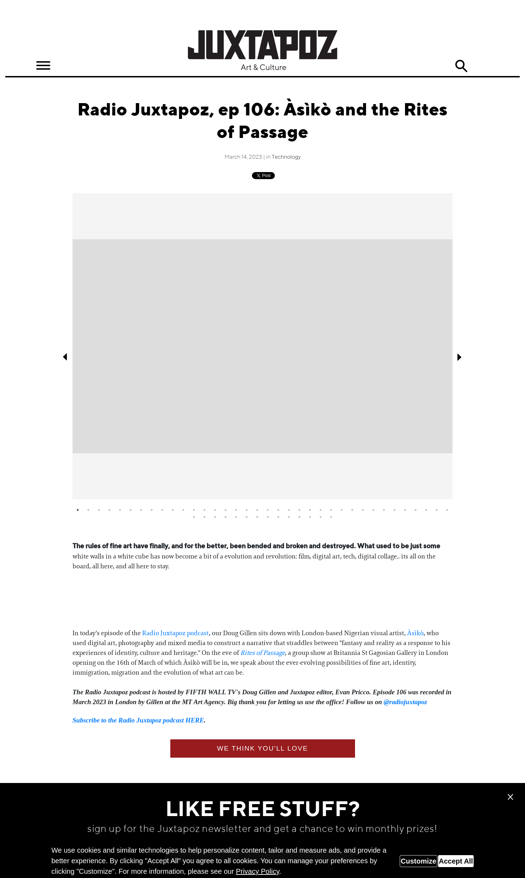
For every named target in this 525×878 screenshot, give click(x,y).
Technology (286, 157)
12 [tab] (193, 509)
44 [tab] (267, 516)
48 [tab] (310, 516)
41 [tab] (236, 516)
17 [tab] (246, 509)
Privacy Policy (257, 871)
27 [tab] (352, 509)
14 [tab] (215, 509)
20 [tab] (278, 509)
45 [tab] (278, 516)
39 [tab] (215, 516)
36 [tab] (447, 509)
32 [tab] (405, 509)
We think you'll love (262, 748)
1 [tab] (77, 509)
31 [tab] (394, 509)
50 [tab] (331, 516)
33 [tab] (415, 509)
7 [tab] (141, 509)
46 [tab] (288, 516)
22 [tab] (299, 509)
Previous (65, 357)
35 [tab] (436, 509)
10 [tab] (172, 509)
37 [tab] (193, 516)
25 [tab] (331, 509)
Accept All (456, 861)
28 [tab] (362, 509)
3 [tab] (98, 509)
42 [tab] (246, 516)
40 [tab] (225, 516)
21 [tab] (288, 509)
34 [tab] (426, 509)
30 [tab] (383, 509)
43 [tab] (257, 516)
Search (461, 66)
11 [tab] (183, 509)
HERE (194, 720)
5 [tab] (120, 509)
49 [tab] (320, 516)
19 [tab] (267, 509)
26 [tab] (341, 509)
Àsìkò (415, 633)
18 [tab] (257, 509)
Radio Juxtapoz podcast (175, 633)
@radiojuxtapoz (405, 702)
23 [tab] (310, 509)
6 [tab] (130, 509)
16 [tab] (236, 509)
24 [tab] (320, 509)
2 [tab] (88, 509)
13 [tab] (204, 509)
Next (459, 357)
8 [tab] (151, 509)
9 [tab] (162, 509)
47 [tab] (299, 516)
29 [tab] (373, 509)
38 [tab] (204, 516)
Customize (418, 861)
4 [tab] (109, 509)
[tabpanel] (262, 346)
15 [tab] (225, 509)
